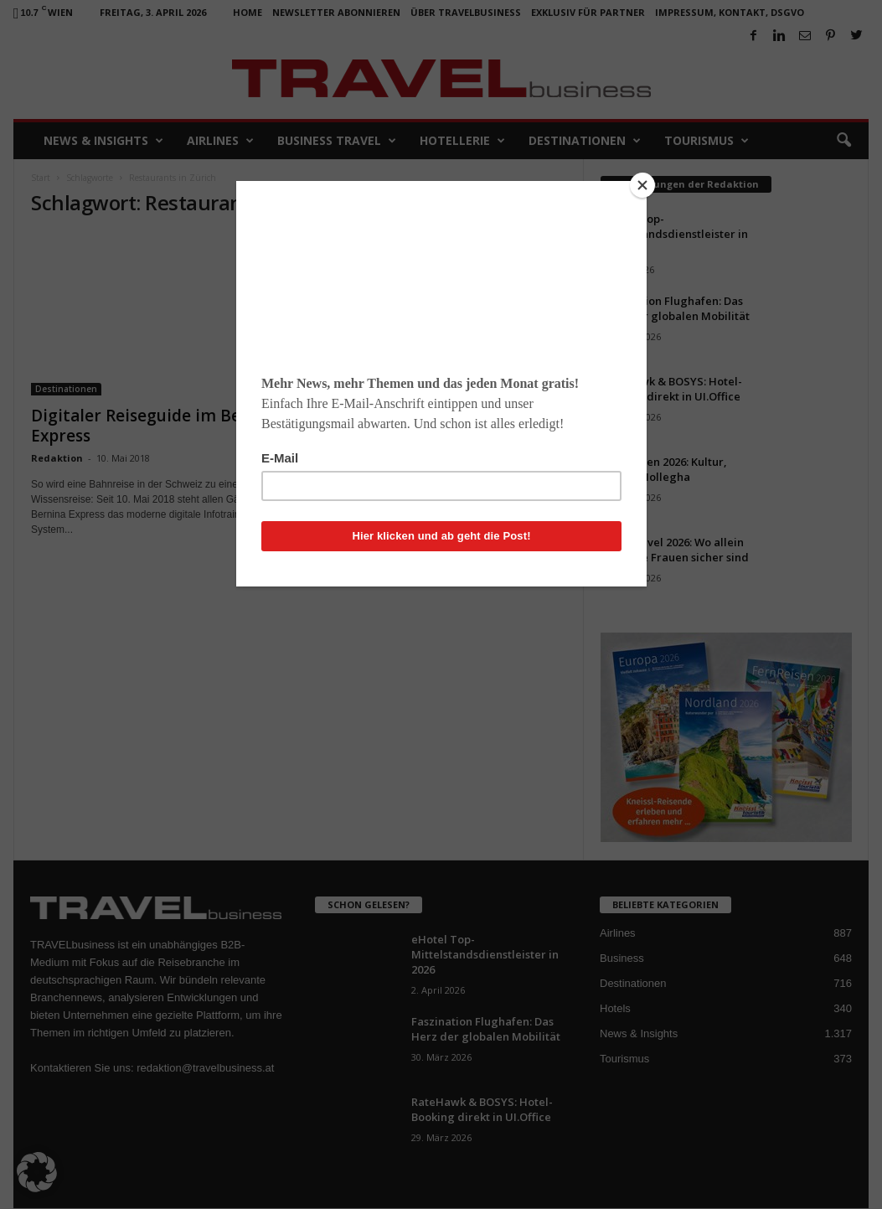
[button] (37, 1172)
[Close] (642, 185)
